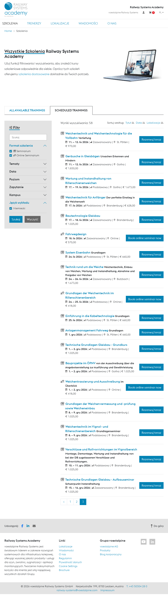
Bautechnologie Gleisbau (82, 216)
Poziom (14, 179)
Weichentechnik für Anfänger (85, 197)
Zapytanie (16, 187)
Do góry (157, 526)
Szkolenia (10, 23)
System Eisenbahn (78, 252)
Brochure (64, 570)
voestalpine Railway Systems (123, 12)
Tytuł (128, 122)
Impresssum (107, 590)
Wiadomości (88, 23)
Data (12, 171)
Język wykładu (19, 202)
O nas (111, 23)
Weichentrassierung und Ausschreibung (93, 381)
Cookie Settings (68, 566)
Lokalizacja (153, 122)
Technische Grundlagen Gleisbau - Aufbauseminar (99, 479)
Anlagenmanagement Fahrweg (87, 330)
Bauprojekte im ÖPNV (80, 363)
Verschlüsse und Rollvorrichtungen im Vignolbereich (101, 449)
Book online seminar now (144, 238)
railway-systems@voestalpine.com (77, 590)
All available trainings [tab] (27, 110)
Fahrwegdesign (75, 234)
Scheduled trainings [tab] (71, 110)
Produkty (105, 550)
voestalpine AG (109, 546)
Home (8, 30)
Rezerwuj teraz (151, 139)
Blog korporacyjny (111, 554)
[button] (22, 526)
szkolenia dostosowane (34, 74)
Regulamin (65, 558)
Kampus (15, 195)
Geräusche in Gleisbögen (82, 156)
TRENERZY (34, 23)
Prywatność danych (70, 562)
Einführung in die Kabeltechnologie (90, 316)
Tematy (14, 164)
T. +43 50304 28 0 (136, 586)
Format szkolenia (21, 145)
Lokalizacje (60, 23)
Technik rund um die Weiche (84, 267)
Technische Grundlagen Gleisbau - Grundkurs (96, 345)
